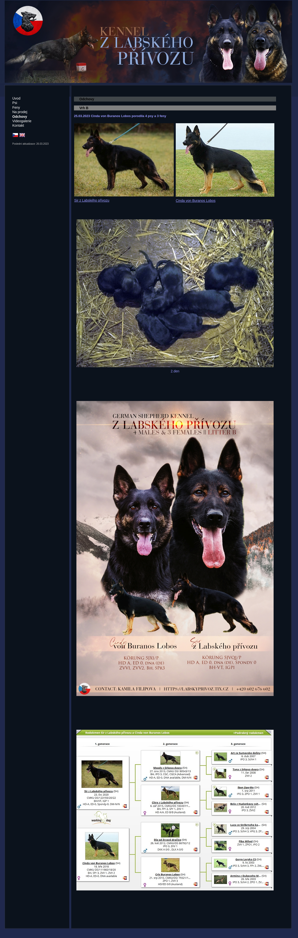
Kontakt (18, 125)
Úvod (16, 98)
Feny (16, 107)
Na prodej (19, 112)
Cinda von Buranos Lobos (195, 201)
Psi (14, 103)
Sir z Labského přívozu (91, 200)
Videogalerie (22, 121)
